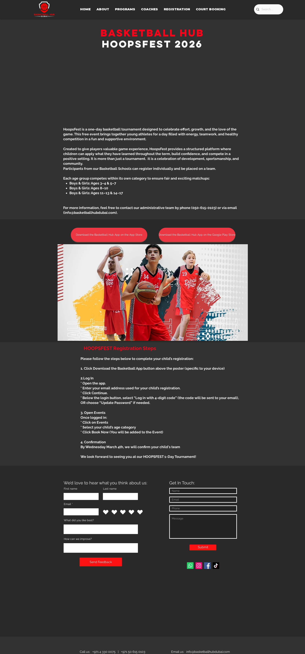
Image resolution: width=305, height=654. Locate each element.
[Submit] (202, 547)
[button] (153, 292)
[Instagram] (198, 565)
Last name (110, 488)
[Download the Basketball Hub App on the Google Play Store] (197, 235)
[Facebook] (207, 565)
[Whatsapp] (190, 565)
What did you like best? (79, 520)
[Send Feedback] (101, 562)
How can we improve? (78, 539)
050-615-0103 (204, 208)
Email (67, 504)
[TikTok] (216, 565)
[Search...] (268, 9)
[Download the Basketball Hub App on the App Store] (109, 235)
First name (70, 488)
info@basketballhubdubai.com (90, 213)
